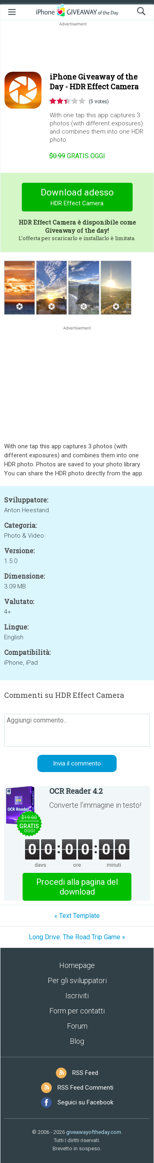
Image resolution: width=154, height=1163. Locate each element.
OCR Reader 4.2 (76, 791)
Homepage (77, 965)
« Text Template (77, 916)
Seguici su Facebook (85, 1102)
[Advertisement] (77, 47)
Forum (77, 1026)
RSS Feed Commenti (85, 1087)
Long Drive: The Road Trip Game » (77, 937)
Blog (77, 1041)
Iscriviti (77, 995)
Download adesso (77, 198)
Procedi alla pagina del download (77, 887)
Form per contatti (77, 1010)
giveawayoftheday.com (93, 1132)
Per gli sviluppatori (77, 980)
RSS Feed (85, 1073)
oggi (77, 156)
